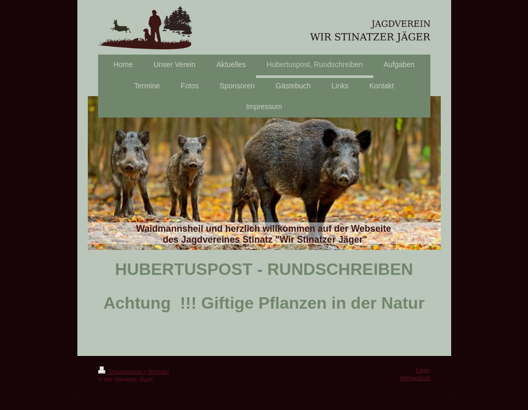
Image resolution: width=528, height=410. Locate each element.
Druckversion (121, 371)
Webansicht (415, 378)
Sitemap (158, 371)
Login (423, 370)
